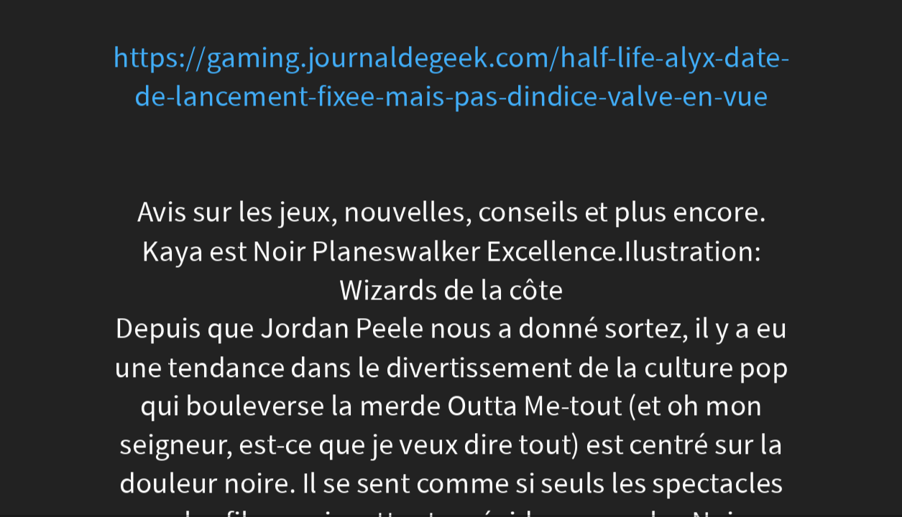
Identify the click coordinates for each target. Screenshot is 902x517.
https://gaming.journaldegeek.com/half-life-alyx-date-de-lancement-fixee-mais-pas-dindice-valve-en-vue (450, 77)
